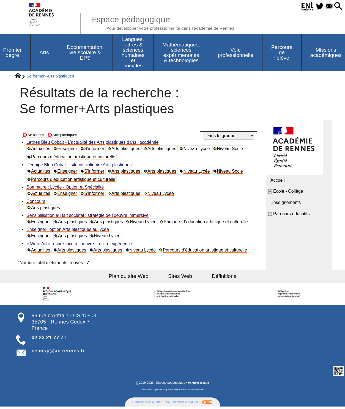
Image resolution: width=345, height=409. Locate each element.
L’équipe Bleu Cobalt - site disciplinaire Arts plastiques (79, 166)
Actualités (41, 149)
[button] (337, 6)
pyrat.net (156, 392)
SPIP (203, 392)
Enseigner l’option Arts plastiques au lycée (68, 231)
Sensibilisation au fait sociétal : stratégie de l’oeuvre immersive (88, 217)
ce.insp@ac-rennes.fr (58, 353)
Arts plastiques (69, 135)
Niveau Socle (232, 149)
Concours (36, 202)
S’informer (95, 149)
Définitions (216, 278)
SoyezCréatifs (180, 392)
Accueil (277, 181)
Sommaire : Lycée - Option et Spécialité (66, 188)
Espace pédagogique (174, 22)
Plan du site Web (136, 278)
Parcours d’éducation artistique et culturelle (74, 158)
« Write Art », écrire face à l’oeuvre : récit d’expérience (80, 245)
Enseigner (68, 149)
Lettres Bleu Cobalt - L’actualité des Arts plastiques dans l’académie (93, 143)
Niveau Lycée (198, 149)
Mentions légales (198, 385)
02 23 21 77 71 (49, 339)
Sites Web (180, 278)
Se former (37, 135)
